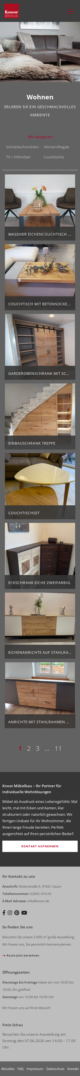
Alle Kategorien (40, 136)
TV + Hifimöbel (18, 156)
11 (58, 748)
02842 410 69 (26, 893)
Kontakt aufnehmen (40, 846)
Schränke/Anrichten (22, 146)
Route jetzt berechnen (23, 955)
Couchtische (54, 156)
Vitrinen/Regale (56, 146)
